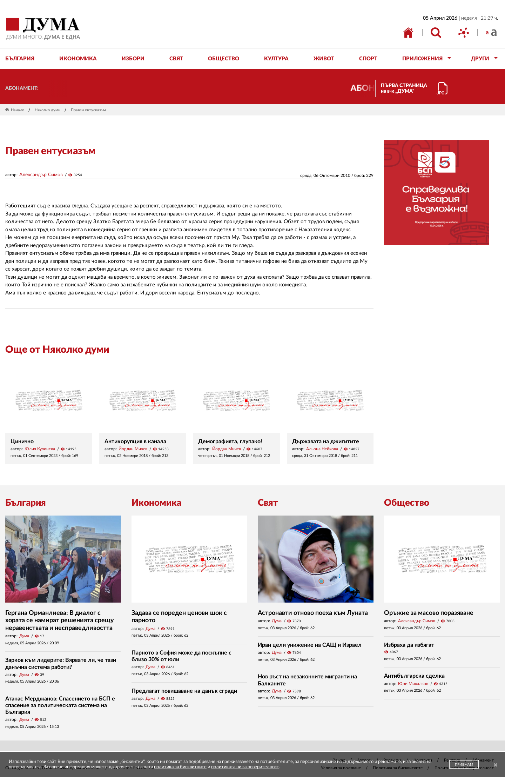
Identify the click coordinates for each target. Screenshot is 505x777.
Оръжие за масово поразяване (428, 613)
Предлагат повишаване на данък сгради (184, 691)
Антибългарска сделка (414, 676)
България (25, 502)
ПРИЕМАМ (464, 764)
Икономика (156, 502)
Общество (406, 502)
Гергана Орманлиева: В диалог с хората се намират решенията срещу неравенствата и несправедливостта (59, 620)
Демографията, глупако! (230, 441)
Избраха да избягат (409, 645)
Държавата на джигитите (325, 441)
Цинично (22, 441)
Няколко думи (47, 110)
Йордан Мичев (133, 449)
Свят (268, 502)
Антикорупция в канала (135, 441)
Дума (24, 636)
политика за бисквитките (180, 767)
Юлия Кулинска (40, 449)
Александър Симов (41, 174)
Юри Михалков (413, 684)
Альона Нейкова (322, 449)
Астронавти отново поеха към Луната (313, 613)
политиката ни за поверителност (245, 767)
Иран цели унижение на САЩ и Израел (310, 645)
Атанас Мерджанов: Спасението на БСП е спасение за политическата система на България (60, 705)
